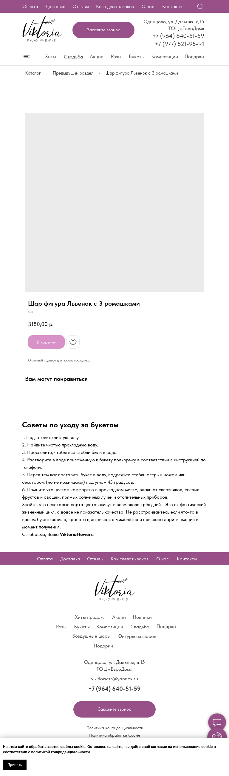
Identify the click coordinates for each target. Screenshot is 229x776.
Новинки (142, 617)
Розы (116, 56)
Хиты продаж (89, 617)
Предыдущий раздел (73, 73)
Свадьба (73, 57)
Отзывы (80, 6)
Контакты (172, 6)
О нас (148, 6)
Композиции (164, 56)
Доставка (56, 6)
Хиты (50, 56)
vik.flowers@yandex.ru (114, 678)
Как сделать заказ (115, 6)
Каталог (33, 73)
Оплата (30, 6)
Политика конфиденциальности (114, 727)
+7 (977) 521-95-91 (179, 43)
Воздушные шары (91, 636)
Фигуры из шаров (137, 636)
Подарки (194, 56)
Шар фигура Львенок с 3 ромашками (141, 73)
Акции (96, 56)
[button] (103, 30)
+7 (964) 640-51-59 (178, 35)
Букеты (137, 56)
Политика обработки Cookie (114, 735)
